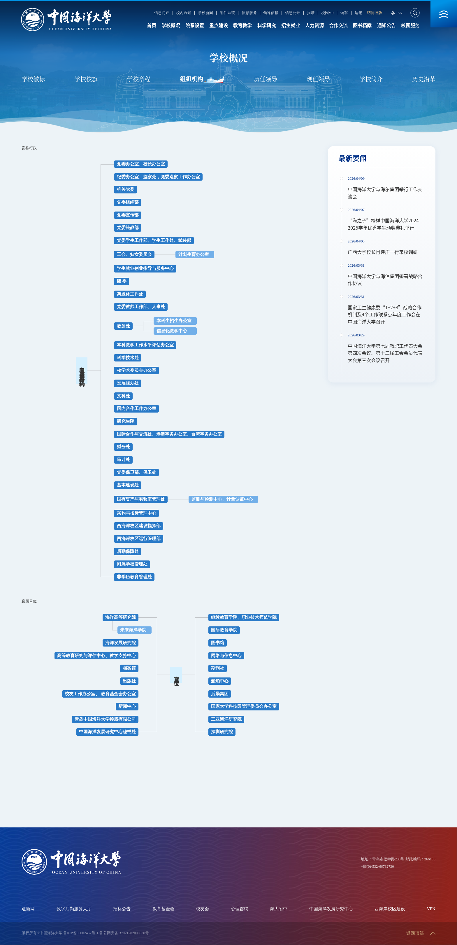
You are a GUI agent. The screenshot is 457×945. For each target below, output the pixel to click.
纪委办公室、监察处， (139, 176)
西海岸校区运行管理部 (139, 538)
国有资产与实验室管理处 (141, 499)
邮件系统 (227, 13)
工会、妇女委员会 (134, 254)
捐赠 (310, 13)
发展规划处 (128, 383)
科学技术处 (128, 357)
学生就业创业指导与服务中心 (145, 268)
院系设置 (194, 25)
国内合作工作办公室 (136, 408)
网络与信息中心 (226, 655)
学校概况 (170, 25)
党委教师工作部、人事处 (141, 306)
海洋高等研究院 (120, 617)
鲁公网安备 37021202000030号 (124, 933)
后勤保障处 (128, 551)
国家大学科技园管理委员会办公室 (244, 706)
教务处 (123, 326)
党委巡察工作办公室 (180, 176)
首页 (151, 25)
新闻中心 (127, 706)
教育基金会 (163, 908)
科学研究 (266, 25)
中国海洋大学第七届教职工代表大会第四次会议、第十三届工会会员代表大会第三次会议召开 (385, 353)
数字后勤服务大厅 (74, 908)
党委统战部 (128, 227)
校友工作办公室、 (82, 693)
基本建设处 (128, 485)
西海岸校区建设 (390, 908)
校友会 (202, 908)
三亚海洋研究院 (226, 719)
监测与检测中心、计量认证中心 (222, 499)
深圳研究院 (222, 731)
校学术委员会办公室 (136, 370)
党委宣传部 (128, 215)
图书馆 (217, 642)
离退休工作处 (130, 294)
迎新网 (28, 908)
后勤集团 (219, 693)
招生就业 (290, 25)
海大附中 (278, 908)
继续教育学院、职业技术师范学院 (244, 617)
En (399, 13)
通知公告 (386, 25)
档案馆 (129, 668)
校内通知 (183, 13)
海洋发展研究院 (120, 642)
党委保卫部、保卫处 (136, 472)
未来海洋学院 (133, 630)
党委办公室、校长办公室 (141, 164)
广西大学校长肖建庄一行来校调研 (383, 252)
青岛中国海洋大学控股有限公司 (105, 719)
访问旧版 (374, 13)
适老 (358, 13)
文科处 (123, 396)
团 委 (122, 281)
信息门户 (161, 13)
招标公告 (122, 908)
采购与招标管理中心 (136, 513)
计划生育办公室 (193, 254)
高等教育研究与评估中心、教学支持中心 (96, 655)
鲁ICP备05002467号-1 (80, 933)
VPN (431, 908)
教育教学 (242, 25)
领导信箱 (270, 13)
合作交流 (338, 25)
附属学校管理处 (132, 564)
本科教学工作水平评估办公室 (145, 345)
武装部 (184, 240)
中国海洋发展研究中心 (331, 908)
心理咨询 (239, 908)
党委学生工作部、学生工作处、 (147, 240)
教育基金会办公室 (118, 693)
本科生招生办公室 (174, 320)
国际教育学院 (224, 630)
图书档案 (362, 25)
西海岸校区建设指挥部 (139, 525)
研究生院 (125, 421)
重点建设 (218, 25)
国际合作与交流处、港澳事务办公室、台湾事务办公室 (169, 434)
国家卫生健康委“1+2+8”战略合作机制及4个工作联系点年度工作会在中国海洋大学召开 (384, 314)
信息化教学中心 (172, 331)
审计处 (123, 459)
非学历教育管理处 (134, 576)
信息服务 (249, 13)
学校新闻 (205, 13)
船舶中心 (219, 681)
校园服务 (410, 25)
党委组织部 (128, 202)
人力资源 (314, 25)
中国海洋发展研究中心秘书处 (107, 731)
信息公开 (292, 13)
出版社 (129, 681)
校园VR (327, 13)
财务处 (123, 446)
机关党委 (125, 189)
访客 (344, 13)
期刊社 (217, 668)
